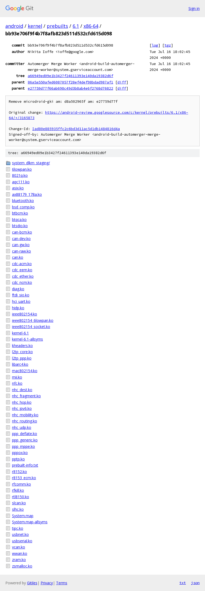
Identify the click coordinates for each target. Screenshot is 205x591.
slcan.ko (19, 502)
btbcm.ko (20, 213)
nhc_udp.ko (21, 427)
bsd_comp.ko (23, 206)
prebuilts (57, 26)
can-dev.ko (21, 238)
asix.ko (18, 187)
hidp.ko (18, 307)
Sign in (194, 8)
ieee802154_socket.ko (31, 326)
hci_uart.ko (21, 301)
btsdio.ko (20, 225)
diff (121, 82)
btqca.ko (19, 219)
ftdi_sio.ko (20, 295)
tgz (167, 45)
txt (182, 582)
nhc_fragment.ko (26, 395)
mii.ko (17, 377)
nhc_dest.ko (22, 389)
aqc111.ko (21, 181)
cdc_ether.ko (23, 276)
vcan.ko (18, 547)
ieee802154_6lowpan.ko (32, 320)
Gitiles (32, 582)
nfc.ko (17, 383)
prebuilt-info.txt (25, 465)
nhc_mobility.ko (25, 414)
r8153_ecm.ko (24, 477)
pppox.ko (20, 452)
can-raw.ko (21, 251)
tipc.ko (17, 528)
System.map (22, 515)
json (195, 582)
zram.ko (19, 559)
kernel (35, 26)
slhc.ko (18, 509)
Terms (61, 582)
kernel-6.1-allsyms (27, 339)
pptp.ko (18, 459)
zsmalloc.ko (22, 566)
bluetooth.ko (23, 200)
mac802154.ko (24, 370)
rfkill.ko (18, 490)
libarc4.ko (20, 364)
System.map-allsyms (30, 521)
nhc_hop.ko (21, 402)
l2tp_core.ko (22, 351)
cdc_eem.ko (22, 269)
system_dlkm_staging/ (31, 162)
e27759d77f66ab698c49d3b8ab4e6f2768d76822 (70, 88)
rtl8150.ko (20, 496)
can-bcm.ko (22, 232)
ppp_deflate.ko (24, 433)
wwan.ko (19, 553)
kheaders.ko (22, 345)
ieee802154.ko (24, 314)
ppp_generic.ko (25, 440)
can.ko (17, 257)
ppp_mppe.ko (23, 446)
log (155, 45)
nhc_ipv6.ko (22, 408)
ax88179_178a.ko (27, 194)
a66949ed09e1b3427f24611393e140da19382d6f (70, 75)
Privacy (47, 582)
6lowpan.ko (22, 169)
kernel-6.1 (20, 332)
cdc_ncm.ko (22, 282)
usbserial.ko (22, 540)
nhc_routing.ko (24, 421)
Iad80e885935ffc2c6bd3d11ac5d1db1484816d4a (76, 129)
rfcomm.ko (21, 484)
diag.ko (18, 288)
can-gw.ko (21, 244)
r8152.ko (19, 471)
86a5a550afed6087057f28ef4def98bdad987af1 (70, 82)
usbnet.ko (20, 534)
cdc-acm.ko (22, 263)
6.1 (76, 26)
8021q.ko (20, 175)
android (14, 26)
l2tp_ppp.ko (21, 358)
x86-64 (91, 26)
